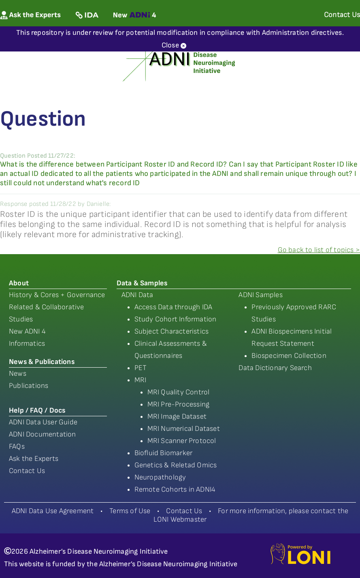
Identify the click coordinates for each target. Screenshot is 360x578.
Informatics (27, 343)
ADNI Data (137, 295)
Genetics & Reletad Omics (175, 465)
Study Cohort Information (175, 319)
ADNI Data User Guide (43, 422)
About (19, 283)
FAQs (17, 446)
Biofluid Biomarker (163, 453)
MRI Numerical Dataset (183, 428)
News (17, 373)
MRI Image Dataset (177, 416)
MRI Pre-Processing (178, 404)
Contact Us (27, 471)
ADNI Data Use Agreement (53, 511)
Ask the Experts (33, 458)
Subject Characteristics (171, 331)
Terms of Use (129, 511)
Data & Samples (142, 283)
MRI (140, 380)
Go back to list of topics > (319, 250)
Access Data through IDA (173, 307)
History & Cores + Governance (57, 295)
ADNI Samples (260, 295)
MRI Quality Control (178, 392)
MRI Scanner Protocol (181, 441)
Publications (28, 385)
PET (140, 368)
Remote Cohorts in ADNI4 (175, 489)
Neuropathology (160, 477)
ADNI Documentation (42, 434)
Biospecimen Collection (288, 355)
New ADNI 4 (27, 331)
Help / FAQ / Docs (37, 410)
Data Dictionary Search (275, 368)
